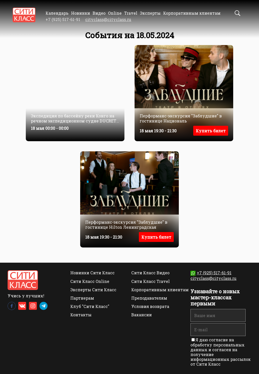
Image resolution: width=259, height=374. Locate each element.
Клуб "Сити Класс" (89, 306)
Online (115, 13)
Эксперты (150, 13)
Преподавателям (149, 298)
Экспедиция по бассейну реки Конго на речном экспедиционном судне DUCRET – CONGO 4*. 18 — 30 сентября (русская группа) (73, 118)
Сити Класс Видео (150, 272)
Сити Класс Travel (150, 281)
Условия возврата (150, 306)
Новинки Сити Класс (92, 272)
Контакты (81, 314)
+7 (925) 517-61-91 (210, 272)
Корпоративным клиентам (192, 13)
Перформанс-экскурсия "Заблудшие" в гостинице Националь (181, 118)
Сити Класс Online (89, 281)
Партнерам (82, 298)
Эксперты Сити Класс (93, 289)
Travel (130, 13)
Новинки (80, 13)
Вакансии (141, 314)
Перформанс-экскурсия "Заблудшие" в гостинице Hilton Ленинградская (126, 224)
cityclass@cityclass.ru (108, 19)
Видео (99, 13)
